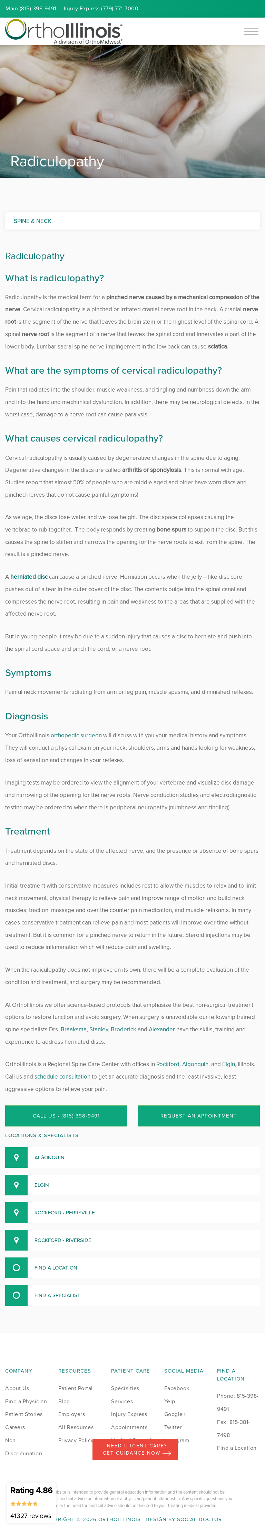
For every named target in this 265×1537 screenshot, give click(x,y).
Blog (64, 1401)
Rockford (167, 1064)
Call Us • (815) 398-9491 (66, 1116)
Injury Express (129, 1414)
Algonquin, (196, 1064)
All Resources (76, 1427)
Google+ (175, 1414)
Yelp (169, 1401)
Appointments (129, 1427)
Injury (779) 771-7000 (101, 8)
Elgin (228, 1064)
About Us (17, 1388)
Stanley (98, 1029)
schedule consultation (62, 1076)
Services (122, 1401)
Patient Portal (75, 1388)
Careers (15, 1427)
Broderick (123, 1029)
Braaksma (74, 1029)
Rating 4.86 (31, 1502)
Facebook (176, 1388)
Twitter (173, 1427)
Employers (71, 1414)
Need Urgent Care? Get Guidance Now (137, 1449)
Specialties (125, 1388)
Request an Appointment (198, 1116)
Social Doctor (199, 1519)
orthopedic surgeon (75, 735)
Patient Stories (24, 1414)
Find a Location (237, 1448)
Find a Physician (26, 1401)
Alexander (162, 1029)
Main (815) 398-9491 (31, 8)
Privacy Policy (76, 1440)
